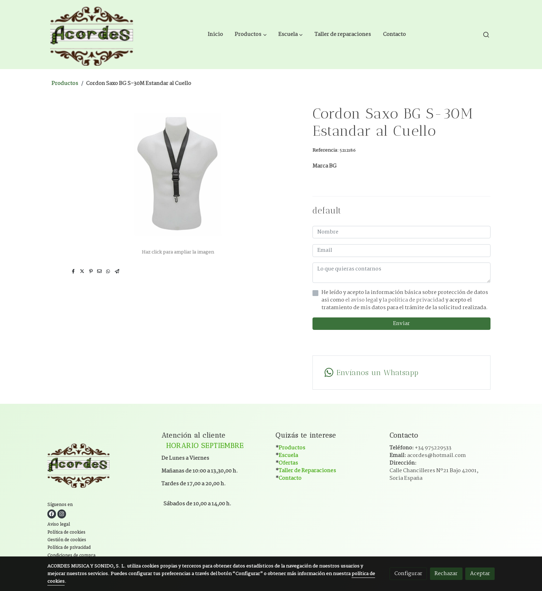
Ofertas (288, 463)
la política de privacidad (414, 300)
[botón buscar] (486, 34)
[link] (91, 34)
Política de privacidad (69, 547)
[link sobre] (100, 465)
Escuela (288, 455)
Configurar (408, 573)
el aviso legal (362, 300)
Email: (428, 455)
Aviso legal (58, 524)
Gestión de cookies (66, 540)
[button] (250, 34)
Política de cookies (66, 532)
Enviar (401, 323)
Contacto (290, 478)
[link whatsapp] (401, 372)
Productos (65, 83)
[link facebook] (52, 514)
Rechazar (446, 573)
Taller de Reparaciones (307, 470)
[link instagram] (61, 514)
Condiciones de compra (71, 555)
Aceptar (480, 573)
